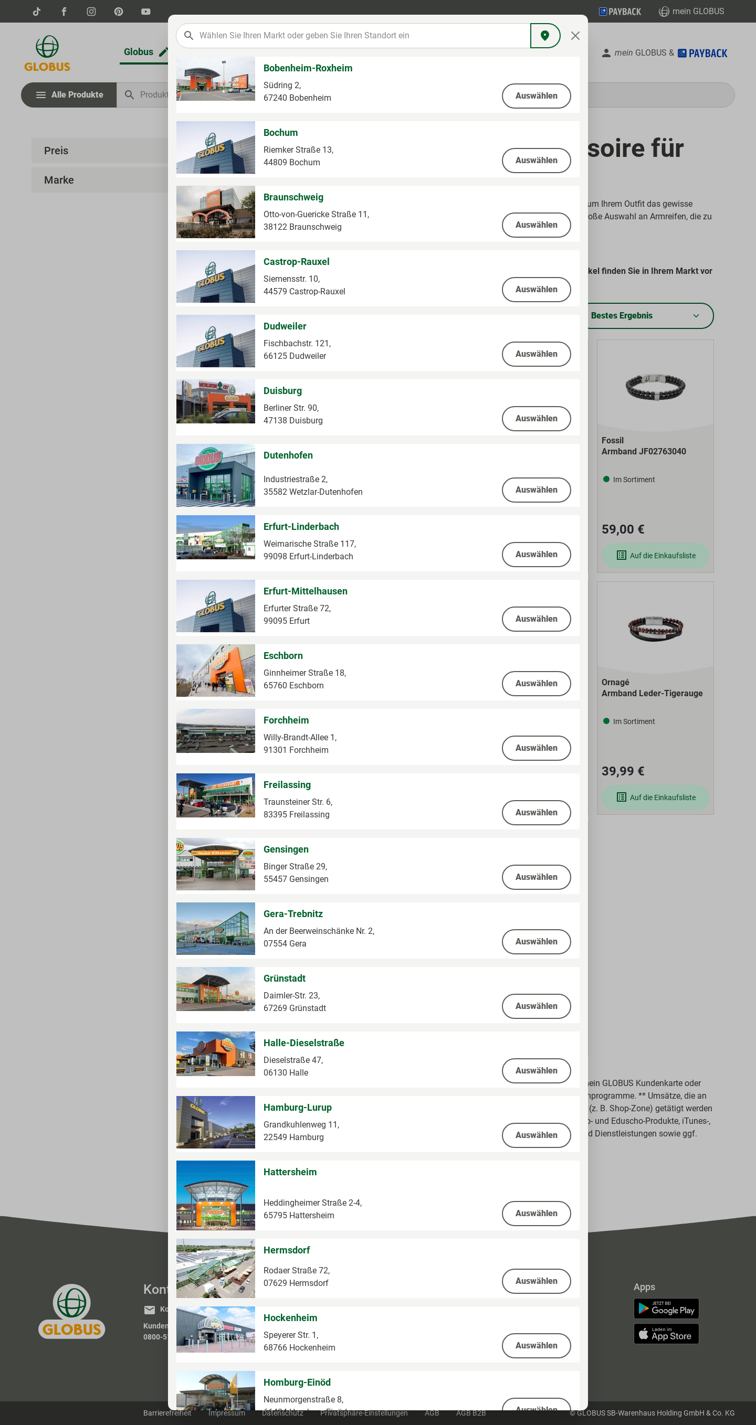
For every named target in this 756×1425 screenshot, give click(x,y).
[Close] (575, 35)
